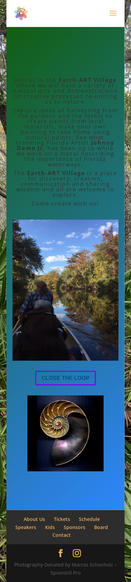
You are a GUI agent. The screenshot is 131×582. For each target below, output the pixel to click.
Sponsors (74, 527)
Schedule (89, 519)
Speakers (25, 527)
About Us (34, 519)
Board (101, 527)
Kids (50, 527)
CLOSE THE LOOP (65, 378)
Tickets (62, 519)
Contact (61, 535)
